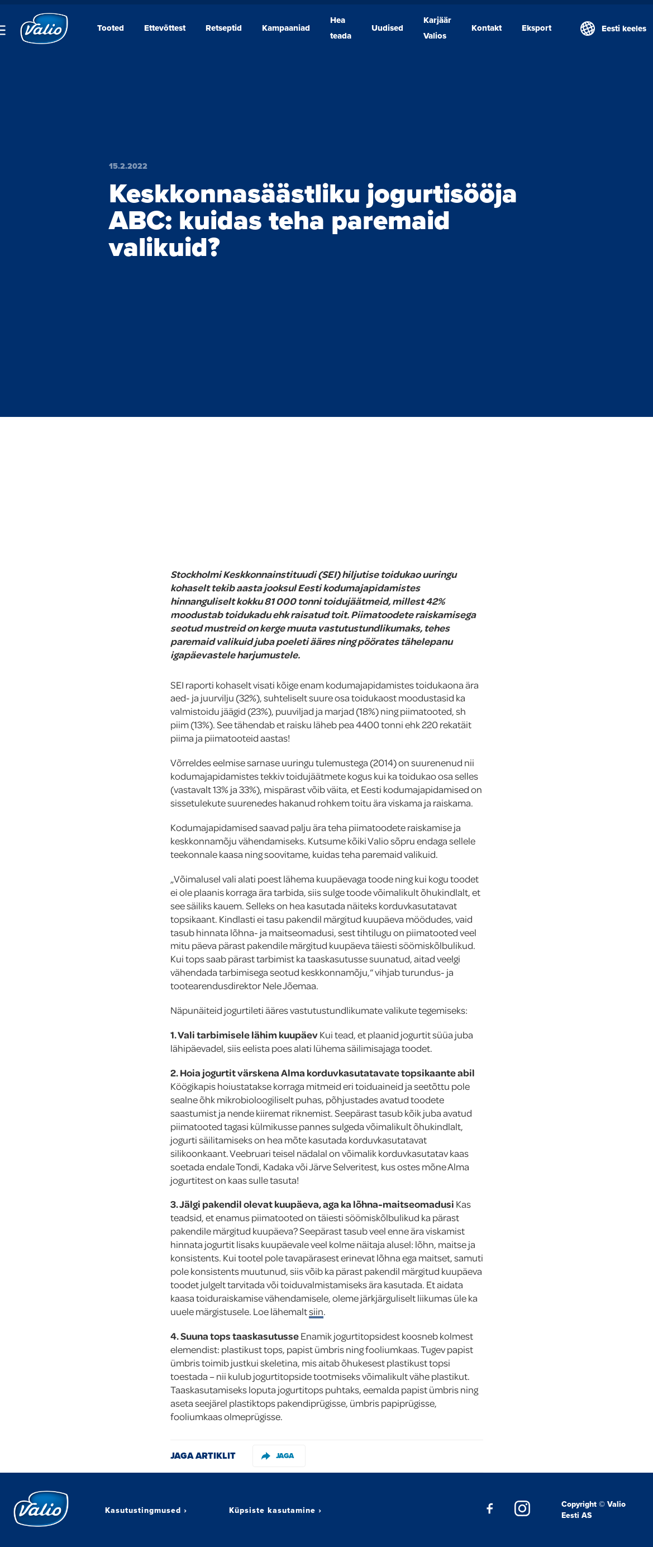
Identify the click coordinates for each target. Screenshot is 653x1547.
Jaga (277, 1455)
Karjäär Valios (437, 28)
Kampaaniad (286, 28)
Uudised (387, 28)
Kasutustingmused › (146, 1510)
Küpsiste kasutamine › (275, 1510)
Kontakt (486, 28)
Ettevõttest (164, 28)
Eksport (536, 28)
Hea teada (340, 28)
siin (316, 1311)
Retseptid (224, 28)
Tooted (110, 28)
